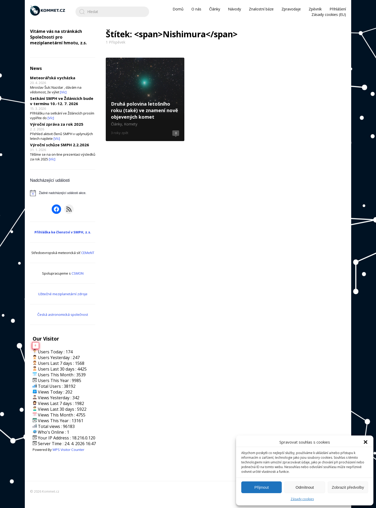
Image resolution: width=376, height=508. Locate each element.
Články (214, 9)
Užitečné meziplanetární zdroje (62, 294)
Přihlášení (338, 9)
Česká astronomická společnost (62, 314)
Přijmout (261, 487)
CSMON (78, 273)
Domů (178, 9)
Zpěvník (315, 9)
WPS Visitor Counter (68, 449)
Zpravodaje (291, 9)
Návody (234, 9)
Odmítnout (305, 487)
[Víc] (63, 92)
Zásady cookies (302, 499)
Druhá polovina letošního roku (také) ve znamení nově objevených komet (145, 99)
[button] (365, 442)
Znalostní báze (261, 9)
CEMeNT (87, 252)
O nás (196, 9)
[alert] (62, 193)
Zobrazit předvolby (348, 487)
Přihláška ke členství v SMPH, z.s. (62, 232)
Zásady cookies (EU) (329, 14)
